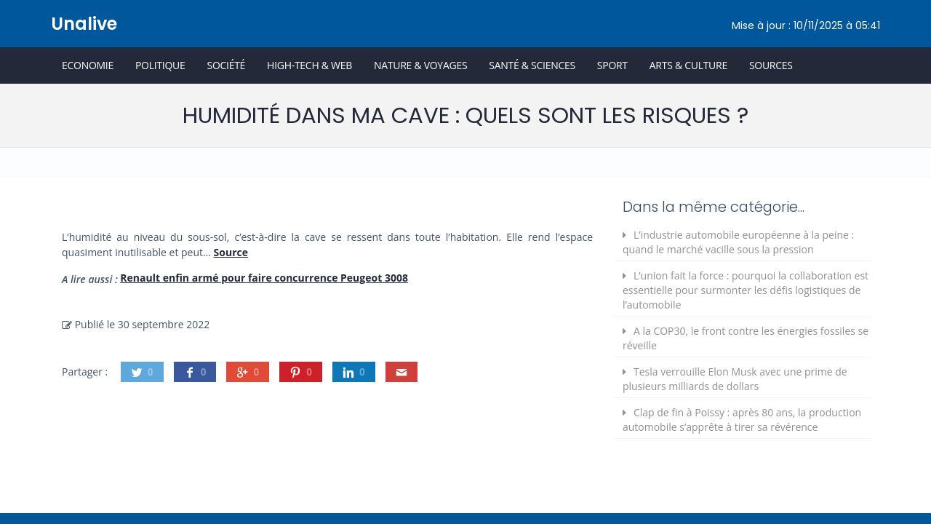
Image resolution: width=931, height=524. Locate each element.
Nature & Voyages (420, 65)
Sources (771, 65)
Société (226, 65)
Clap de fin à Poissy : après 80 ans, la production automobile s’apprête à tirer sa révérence (742, 419)
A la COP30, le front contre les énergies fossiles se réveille (745, 338)
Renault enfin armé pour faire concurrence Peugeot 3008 (264, 278)
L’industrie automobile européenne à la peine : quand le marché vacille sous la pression (738, 242)
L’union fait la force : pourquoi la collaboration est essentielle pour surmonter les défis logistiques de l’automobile (745, 290)
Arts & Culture (688, 65)
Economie (87, 65)
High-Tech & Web (309, 65)
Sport (612, 65)
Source (231, 252)
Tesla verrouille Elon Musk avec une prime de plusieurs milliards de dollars (735, 379)
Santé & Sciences (532, 65)
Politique (160, 65)
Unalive (84, 24)
